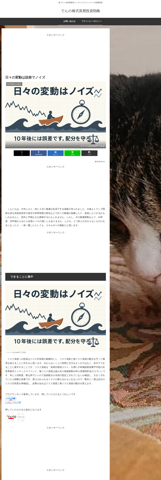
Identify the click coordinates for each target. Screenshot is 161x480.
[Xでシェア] (22, 153)
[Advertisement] (55, 54)
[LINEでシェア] (72, 153)
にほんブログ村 (13, 402)
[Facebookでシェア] (39, 153)
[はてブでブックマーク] (56, 153)
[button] (89, 153)
